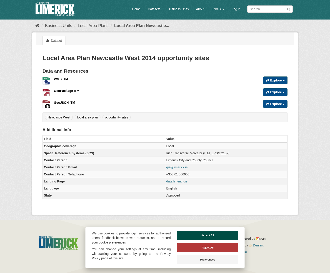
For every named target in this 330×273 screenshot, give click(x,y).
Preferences (207, 259)
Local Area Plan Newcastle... (141, 25)
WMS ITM (61, 79)
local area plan (87, 117)
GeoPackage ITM (66, 91)
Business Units (178, 9)
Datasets (154, 9)
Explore (275, 80)
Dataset (54, 40)
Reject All (208, 247)
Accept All (207, 235)
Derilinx (256, 245)
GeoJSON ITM (64, 102)
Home (136, 9)
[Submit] (288, 9)
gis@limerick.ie (177, 167)
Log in (236, 9)
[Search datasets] (270, 9)
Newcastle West (59, 117)
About (200, 9)
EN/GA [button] (218, 9)
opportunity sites (116, 117)
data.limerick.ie (177, 181)
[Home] (37, 25)
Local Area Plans (93, 25)
